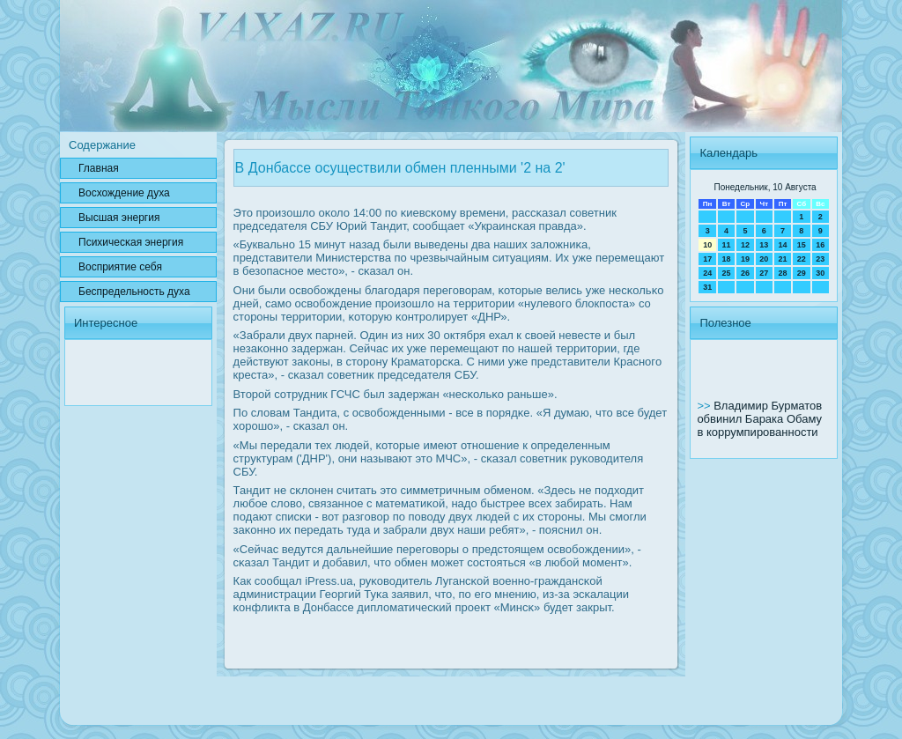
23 (820, 259)
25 (726, 273)
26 (745, 273)
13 (763, 244)
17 (707, 259)
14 (782, 244)
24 (707, 273)
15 (801, 244)
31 (707, 287)
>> (705, 405)
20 (763, 259)
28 (782, 273)
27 (763, 273)
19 (745, 259)
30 (820, 273)
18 (726, 259)
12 (745, 244)
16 (820, 244)
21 (782, 259)
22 (801, 259)
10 (707, 244)
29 (801, 273)
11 (726, 244)
